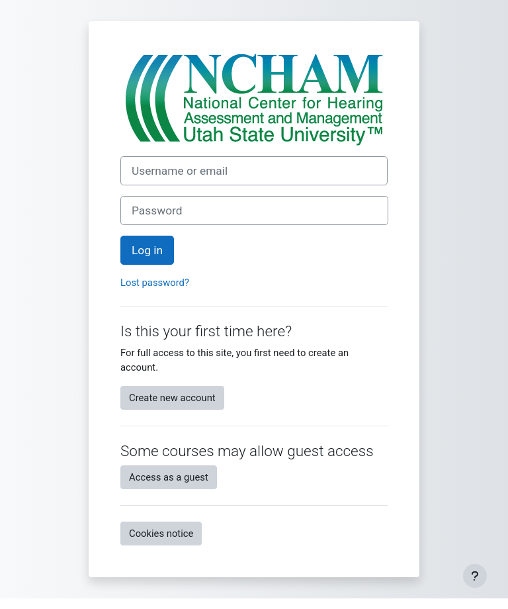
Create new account (172, 398)
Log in (147, 250)
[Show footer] (475, 576)
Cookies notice (161, 533)
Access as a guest (168, 477)
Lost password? (154, 283)
